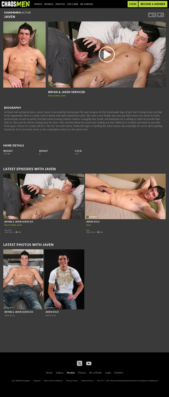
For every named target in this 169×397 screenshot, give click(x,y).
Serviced (7, 230)
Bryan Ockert (54, 95)
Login (132, 4)
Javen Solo (93, 222)
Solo (88, 230)
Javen (63, 95)
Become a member (153, 4)
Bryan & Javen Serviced (66, 92)
